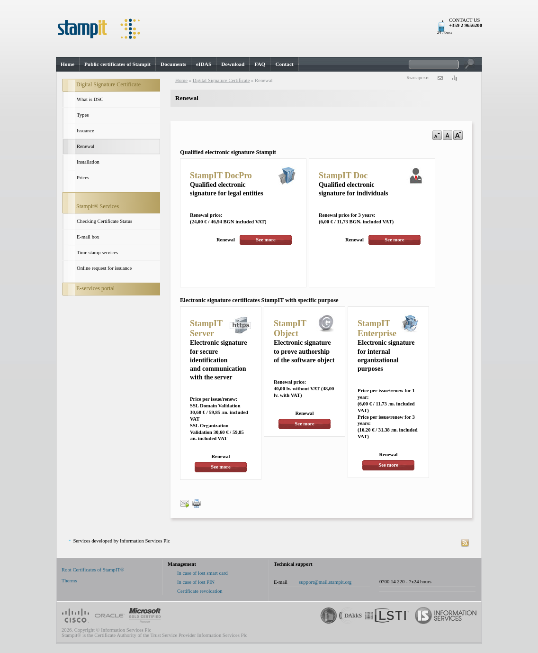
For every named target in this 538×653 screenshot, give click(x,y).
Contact (284, 64)
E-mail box (88, 236)
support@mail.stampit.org (325, 582)
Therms (69, 580)
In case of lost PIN (196, 582)
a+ (458, 135)
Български (417, 77)
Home (67, 64)
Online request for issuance (104, 268)
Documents (173, 64)
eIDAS (203, 64)
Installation (88, 162)
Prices (83, 177)
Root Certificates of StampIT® (93, 569)
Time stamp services (97, 252)
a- (437, 135)
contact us (440, 78)
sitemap (454, 78)
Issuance (85, 130)
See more (266, 239)
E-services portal (95, 288)
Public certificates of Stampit (117, 64)
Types (83, 115)
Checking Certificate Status (104, 221)
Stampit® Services (97, 206)
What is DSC (90, 99)
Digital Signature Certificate (108, 84)
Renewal (85, 146)
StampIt (269, 28)
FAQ (259, 64)
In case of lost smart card (202, 573)
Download (232, 64)
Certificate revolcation (200, 591)
